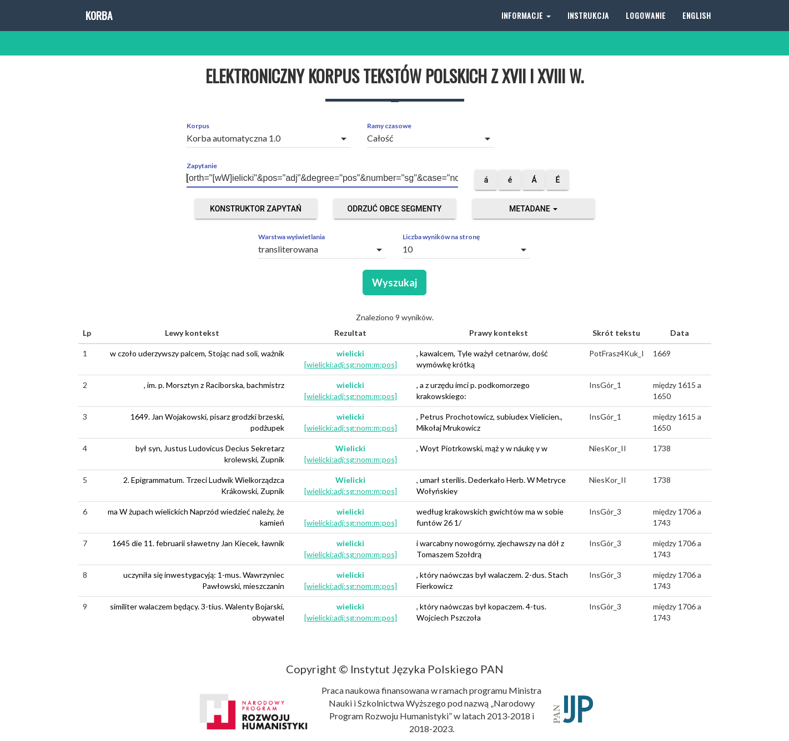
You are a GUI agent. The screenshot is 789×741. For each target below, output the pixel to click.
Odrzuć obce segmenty (395, 208)
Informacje (526, 27)
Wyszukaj (394, 282)
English (696, 27)
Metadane (533, 208)
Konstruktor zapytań (255, 208)
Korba (98, 27)
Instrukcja (588, 27)
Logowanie (646, 27)
